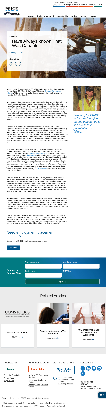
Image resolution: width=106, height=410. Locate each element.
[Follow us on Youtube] (93, 368)
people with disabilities (38, 153)
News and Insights (62, 16)
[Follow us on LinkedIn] (88, 368)
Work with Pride (49, 16)
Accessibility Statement (56, 406)
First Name (32, 262)
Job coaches (31, 155)
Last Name (70, 262)
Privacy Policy (43, 403)
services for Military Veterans (65, 383)
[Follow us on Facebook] (82, 368)
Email (30, 271)
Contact (93, 16)
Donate (98, 4)
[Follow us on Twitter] (82, 373)
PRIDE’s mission (41, 169)
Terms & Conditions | (58, 403)
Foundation (74, 16)
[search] (99, 16)
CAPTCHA (67, 271)
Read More (16, 337)
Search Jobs (86, 5)
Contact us (13, 247)
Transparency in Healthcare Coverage (16, 406)
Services (31, 16)
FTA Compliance (39, 406)
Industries (39, 16)
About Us (83, 16)
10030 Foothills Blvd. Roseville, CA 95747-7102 (90, 388)
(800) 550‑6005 (59, 5)
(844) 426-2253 (72, 5)
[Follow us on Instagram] (99, 368)
